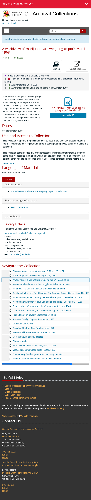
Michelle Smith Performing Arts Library (20, 473)
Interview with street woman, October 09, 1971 (34, 332)
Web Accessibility (10, 416)
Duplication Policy (13, 395)
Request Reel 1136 (77, 65)
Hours (5, 458)
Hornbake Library (10, 436)
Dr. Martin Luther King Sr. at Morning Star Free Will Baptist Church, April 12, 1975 (51, 293)
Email (5, 455)
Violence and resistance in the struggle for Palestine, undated (41, 284)
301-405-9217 (8, 485)
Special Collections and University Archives (28, 76)
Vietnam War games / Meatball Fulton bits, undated (37, 358)
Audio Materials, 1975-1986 (24, 85)
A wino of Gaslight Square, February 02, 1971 (34, 319)
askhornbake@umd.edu (18, 254)
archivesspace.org (55, 408)
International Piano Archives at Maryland (21, 465)
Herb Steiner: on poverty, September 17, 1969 (34, 315)
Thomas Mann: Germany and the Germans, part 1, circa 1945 (42, 310)
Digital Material (13, 184)
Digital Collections (13, 392)
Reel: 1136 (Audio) (19, 207)
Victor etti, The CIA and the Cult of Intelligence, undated (39, 288)
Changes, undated (21, 341)
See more (8, 163)
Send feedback (9, 23)
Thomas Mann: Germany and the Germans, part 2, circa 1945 (42, 306)
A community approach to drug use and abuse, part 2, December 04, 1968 (47, 302)
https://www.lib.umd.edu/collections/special (25, 233)
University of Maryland (18, 4)
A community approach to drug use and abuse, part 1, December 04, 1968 (47, 297)
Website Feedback (29, 416)
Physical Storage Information (21, 200)
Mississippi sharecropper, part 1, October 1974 (34, 350)
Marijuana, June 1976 (23, 323)
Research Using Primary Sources (20, 398)
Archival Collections (55, 13)
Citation (56, 65)
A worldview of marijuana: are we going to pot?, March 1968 (39, 191)
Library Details (13, 216)
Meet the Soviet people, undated (28, 337)
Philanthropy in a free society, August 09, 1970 (34, 275)
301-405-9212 (8, 452)
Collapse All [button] (8, 179)
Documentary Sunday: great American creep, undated (38, 354)
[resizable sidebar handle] (45, 364)
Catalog (8, 389)
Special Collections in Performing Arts (20, 462)
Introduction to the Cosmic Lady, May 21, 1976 (34, 345)
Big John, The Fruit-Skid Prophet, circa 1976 (33, 328)
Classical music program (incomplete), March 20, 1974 (38, 271)
